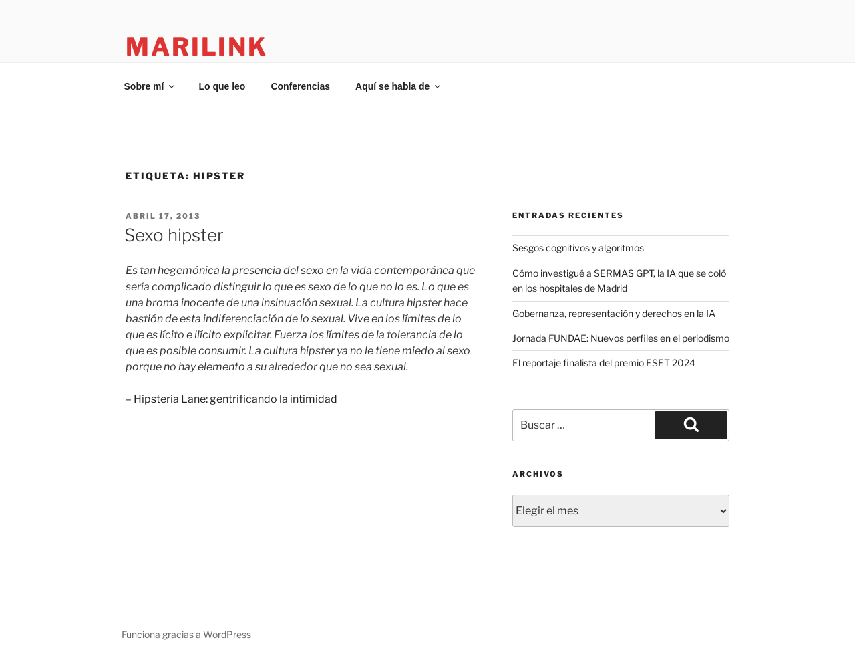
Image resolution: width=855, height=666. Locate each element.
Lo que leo (221, 86)
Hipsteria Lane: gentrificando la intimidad (235, 399)
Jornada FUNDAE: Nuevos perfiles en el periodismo (620, 338)
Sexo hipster (174, 235)
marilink (197, 47)
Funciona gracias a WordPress (186, 634)
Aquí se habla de (398, 86)
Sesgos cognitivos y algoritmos (578, 247)
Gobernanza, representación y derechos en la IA (613, 313)
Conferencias (300, 86)
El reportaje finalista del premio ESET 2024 (603, 362)
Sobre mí (150, 86)
